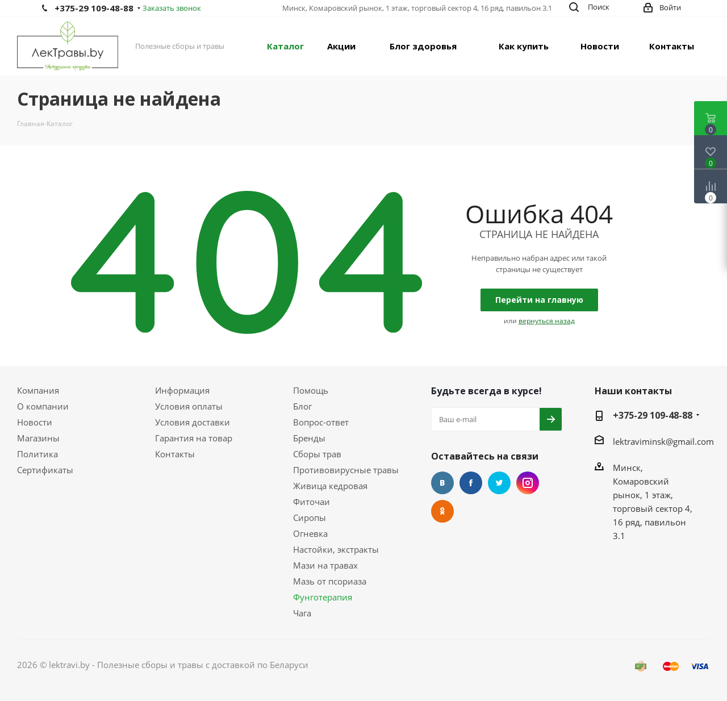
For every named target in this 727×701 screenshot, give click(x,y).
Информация (182, 390)
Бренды (309, 438)
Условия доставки (192, 422)
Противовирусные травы (346, 469)
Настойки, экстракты (336, 549)
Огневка (310, 533)
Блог (302, 406)
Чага (302, 613)
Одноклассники (442, 511)
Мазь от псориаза (329, 581)
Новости (34, 422)
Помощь (310, 390)
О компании (43, 406)
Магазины (38, 438)
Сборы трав (317, 454)
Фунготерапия (322, 597)
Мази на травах (325, 565)
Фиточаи (311, 501)
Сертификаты (45, 469)
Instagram (527, 482)
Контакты (175, 454)
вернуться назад (547, 321)
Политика (37, 454)
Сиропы (309, 517)
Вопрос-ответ (321, 422)
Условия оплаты (189, 406)
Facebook (470, 482)
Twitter (499, 482)
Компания (38, 390)
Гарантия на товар (193, 438)
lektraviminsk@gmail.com (663, 441)
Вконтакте (442, 482)
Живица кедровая (330, 485)
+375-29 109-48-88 (94, 8)
